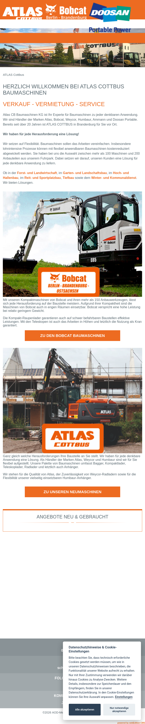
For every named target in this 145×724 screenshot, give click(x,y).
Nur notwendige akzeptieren (119, 709)
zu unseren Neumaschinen (72, 492)
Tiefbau (68, 177)
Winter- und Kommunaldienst (113, 177)
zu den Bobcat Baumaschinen (72, 336)
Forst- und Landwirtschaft (37, 173)
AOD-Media (59, 712)
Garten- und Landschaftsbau (85, 173)
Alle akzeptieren (84, 709)
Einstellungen (123, 697)
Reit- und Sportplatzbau (42, 177)
